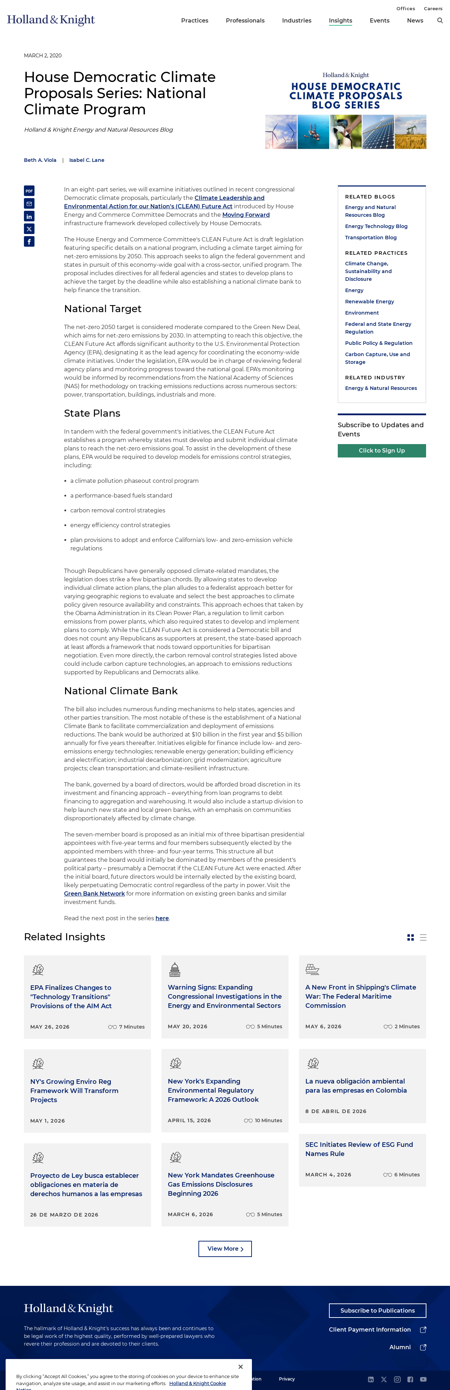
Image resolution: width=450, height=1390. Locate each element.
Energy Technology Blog (376, 226)
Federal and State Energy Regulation (378, 328)
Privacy (287, 1379)
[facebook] (410, 1380)
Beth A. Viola (40, 160)
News (415, 20)
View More (223, 1248)
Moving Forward (246, 214)
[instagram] (397, 1380)
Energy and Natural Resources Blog (370, 211)
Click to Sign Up (382, 450)
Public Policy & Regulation (379, 343)
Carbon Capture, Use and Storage (377, 358)
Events (379, 20)
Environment (362, 313)
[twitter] (384, 1380)
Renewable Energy (369, 301)
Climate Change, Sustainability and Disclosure (368, 271)
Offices (406, 8)
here (162, 918)
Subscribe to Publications (378, 1310)
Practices (194, 20)
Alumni (400, 1347)
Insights (340, 20)
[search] (440, 20)
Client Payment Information (370, 1329)
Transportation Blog (371, 237)
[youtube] (423, 1380)
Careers (433, 8)
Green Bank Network (94, 893)
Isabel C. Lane (86, 160)
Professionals (245, 20)
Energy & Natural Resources (381, 388)
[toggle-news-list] (423, 937)
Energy (354, 290)
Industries (296, 20)
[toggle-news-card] (410, 937)
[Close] (240, 1376)
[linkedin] (371, 1380)
